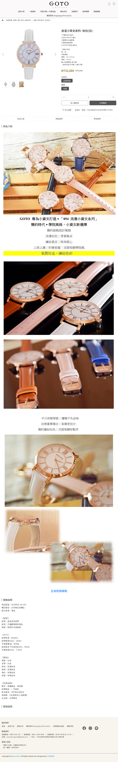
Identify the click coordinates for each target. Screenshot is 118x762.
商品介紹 (20, 118)
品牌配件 (74, 11)
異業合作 (20, 726)
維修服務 (86, 11)
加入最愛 (67, 110)
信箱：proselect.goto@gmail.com (15, 737)
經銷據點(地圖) (58, 726)
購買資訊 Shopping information (38, 726)
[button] (55, 54)
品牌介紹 (21, 11)
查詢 (3, 726)
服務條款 (70, 726)
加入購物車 (74, 103)
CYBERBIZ (51, 756)
